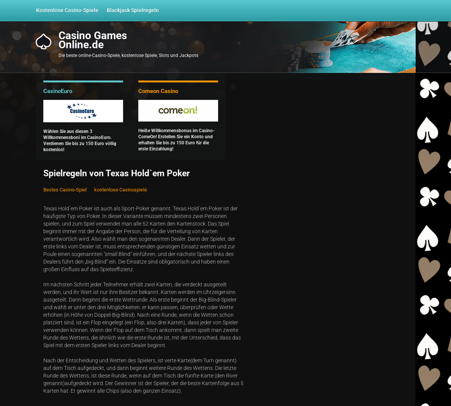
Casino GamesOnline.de (93, 40)
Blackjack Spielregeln (133, 10)
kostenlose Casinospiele (120, 190)
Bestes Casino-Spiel (65, 190)
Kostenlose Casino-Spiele (67, 10)
